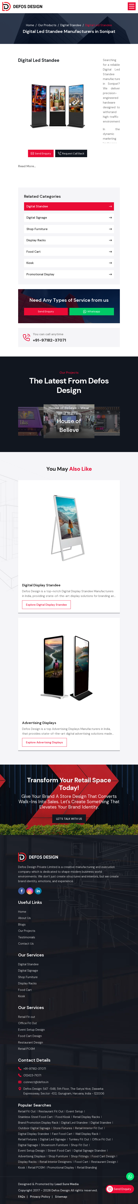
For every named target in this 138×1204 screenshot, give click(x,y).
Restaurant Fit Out (51, 1111)
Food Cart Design (103, 1156)
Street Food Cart (59, 1151)
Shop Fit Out (79, 1145)
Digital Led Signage (53, 1139)
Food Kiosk (63, 1117)
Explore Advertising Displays (44, 742)
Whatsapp (91, 311)
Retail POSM (36, 1168)
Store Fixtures (62, 1128)
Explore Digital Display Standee (46, 604)
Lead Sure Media (67, 1184)
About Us (24, 918)
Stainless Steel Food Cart (35, 1117)
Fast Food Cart (62, 1134)
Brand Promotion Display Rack (38, 1123)
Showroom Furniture (54, 1145)
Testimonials (26, 937)
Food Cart (33, 252)
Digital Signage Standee (90, 1151)
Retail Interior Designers (56, 1162)
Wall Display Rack (86, 1134)
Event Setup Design (31, 1151)
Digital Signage (36, 218)
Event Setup (74, 1111)
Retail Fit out (27, 1111)
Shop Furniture (37, 229)
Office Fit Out (101, 1139)
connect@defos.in (35, 1082)
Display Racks (36, 240)
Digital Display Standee (41, 585)
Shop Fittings (80, 1156)
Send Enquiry (41, 153)
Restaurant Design (103, 1162)
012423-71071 (32, 1075)
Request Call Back (71, 153)
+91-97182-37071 (49, 340)
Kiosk (30, 263)
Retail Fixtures (27, 1139)
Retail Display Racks (86, 1117)
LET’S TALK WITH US (69, 819)
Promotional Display (40, 274)
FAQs (21, 1197)
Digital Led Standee (74, 1123)
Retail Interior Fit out (89, 1128)
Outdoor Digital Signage (34, 1128)
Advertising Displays (39, 722)
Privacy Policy (40, 1197)
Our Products (47, 25)
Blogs (22, 924)
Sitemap (61, 1197)
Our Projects (26, 931)
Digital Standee (70, 25)
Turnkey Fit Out (79, 1139)
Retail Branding (87, 1168)
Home (30, 25)
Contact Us (26, 944)
